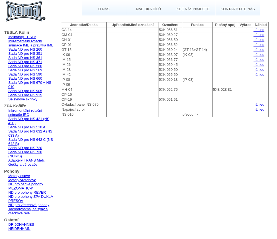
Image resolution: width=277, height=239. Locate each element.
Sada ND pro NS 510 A (26, 127)
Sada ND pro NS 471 (25, 62)
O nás (103, 9)
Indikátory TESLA (22, 37)
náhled (258, 30)
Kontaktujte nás (237, 9)
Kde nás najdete (193, 9)
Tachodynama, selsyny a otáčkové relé (28, 211)
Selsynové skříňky (22, 99)
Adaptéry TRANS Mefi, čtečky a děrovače (26, 162)
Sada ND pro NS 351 (25, 53)
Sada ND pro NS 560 (25, 66)
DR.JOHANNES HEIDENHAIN (21, 226)
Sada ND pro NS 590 (25, 74)
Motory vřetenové (22, 180)
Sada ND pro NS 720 (25, 148)
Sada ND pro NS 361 (25, 58)
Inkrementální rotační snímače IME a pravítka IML (30, 43)
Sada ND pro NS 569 (25, 70)
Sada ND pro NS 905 (25, 91)
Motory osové (19, 176)
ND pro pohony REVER (27, 192)
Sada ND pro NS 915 (25, 95)
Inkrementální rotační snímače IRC (25, 112)
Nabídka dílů (148, 9)
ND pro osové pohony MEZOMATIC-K (25, 186)
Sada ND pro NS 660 (25, 78)
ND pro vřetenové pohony (28, 205)
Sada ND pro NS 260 (25, 49)
